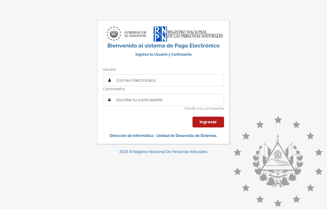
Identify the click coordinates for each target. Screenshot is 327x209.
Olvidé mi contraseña (204, 108)
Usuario (109, 69)
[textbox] (163, 100)
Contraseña (114, 89)
